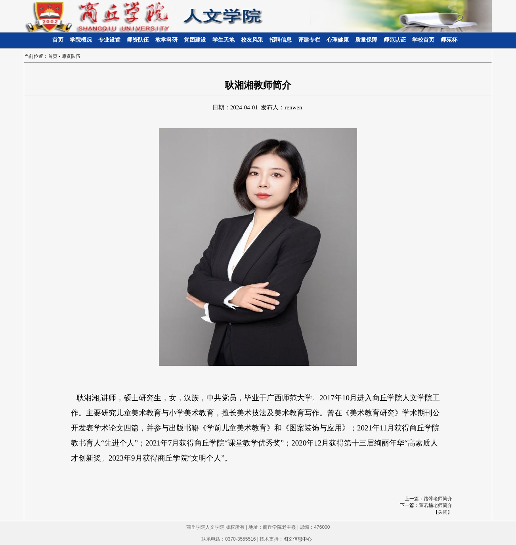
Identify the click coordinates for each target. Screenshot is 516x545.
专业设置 (109, 40)
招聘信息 (280, 40)
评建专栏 (309, 40)
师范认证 (395, 40)
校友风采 (252, 40)
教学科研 (166, 40)
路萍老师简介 (438, 498)
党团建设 (195, 40)
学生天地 (223, 40)
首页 (57, 40)
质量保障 (366, 40)
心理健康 (338, 40)
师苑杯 (449, 40)
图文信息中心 (297, 539)
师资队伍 (138, 40)
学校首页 (423, 40)
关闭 (442, 512)
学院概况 (81, 40)
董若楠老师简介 (435, 505)
